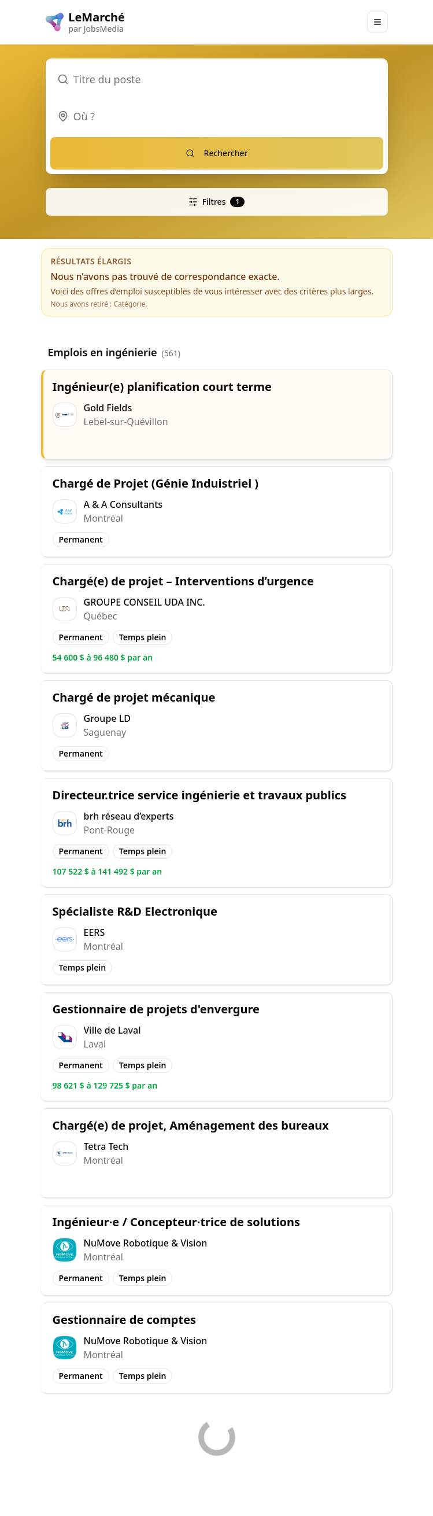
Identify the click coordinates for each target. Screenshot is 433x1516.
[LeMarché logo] (85, 22)
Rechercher (217, 152)
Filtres (216, 201)
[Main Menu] (377, 22)
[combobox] (216, 116)
